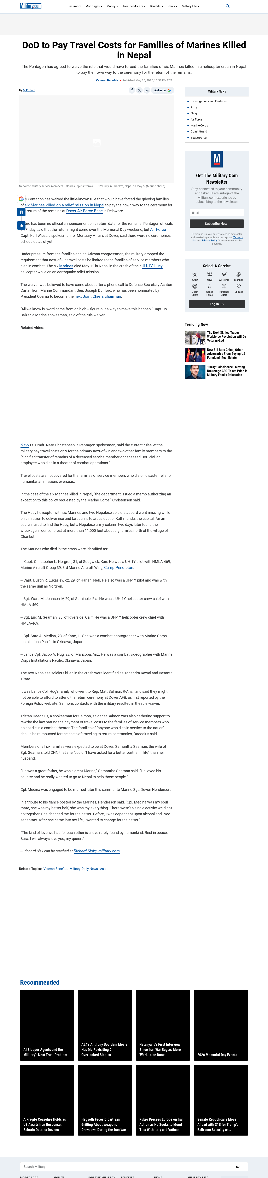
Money (112, 6)
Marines (64, 264)
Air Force (156, 228)
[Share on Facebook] (132, 90)
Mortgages (94, 6)
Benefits (156, 6)
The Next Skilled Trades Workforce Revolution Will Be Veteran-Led (226, 336)
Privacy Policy (209, 240)
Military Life (191, 6)
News (173, 6)
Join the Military (134, 6)
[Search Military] (126, 1166)
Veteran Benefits (107, 80)
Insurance (75, 6)
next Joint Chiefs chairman (79, 295)
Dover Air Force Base (76, 209)
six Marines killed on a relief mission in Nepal (55, 203)
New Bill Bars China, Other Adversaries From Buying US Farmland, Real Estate (226, 354)
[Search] (224, 6)
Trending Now (196, 324)
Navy (23, 445)
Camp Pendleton (116, 562)
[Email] (147, 90)
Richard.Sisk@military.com (93, 839)
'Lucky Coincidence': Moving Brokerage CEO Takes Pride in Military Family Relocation (227, 371)
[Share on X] (139, 90)
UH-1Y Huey (150, 264)
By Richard (29, 90)
